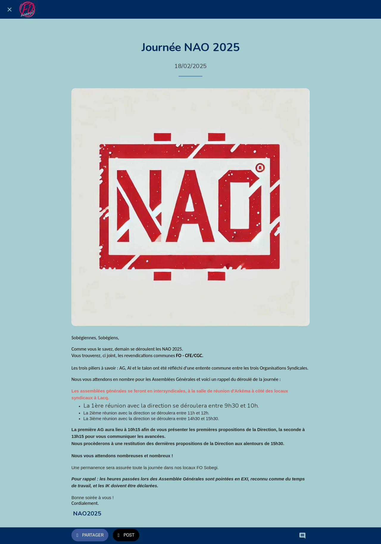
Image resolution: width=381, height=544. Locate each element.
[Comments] (302, 536)
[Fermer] (9, 9)
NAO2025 (87, 514)
